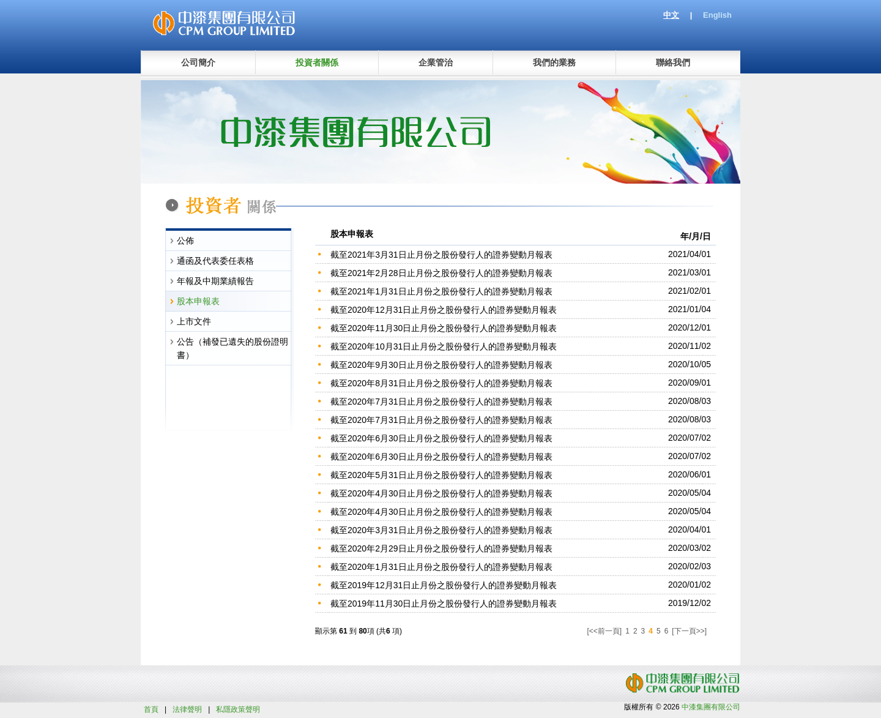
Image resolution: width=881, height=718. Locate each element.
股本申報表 (198, 301)
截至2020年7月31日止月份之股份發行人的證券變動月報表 (441, 401)
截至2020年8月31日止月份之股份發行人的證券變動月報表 (441, 383)
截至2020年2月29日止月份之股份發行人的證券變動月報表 (441, 548)
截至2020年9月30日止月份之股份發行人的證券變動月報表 (441, 365)
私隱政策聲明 (238, 709)
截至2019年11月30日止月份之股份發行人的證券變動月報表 (443, 603)
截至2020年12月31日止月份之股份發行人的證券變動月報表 (443, 310)
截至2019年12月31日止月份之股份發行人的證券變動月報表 (443, 585)
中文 (671, 15)
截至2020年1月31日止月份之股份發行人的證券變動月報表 (441, 567)
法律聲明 (187, 709)
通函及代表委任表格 (215, 261)
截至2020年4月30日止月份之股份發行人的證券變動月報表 (441, 493)
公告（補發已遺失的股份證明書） (232, 348)
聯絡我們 (673, 62)
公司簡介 (198, 62)
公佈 (185, 240)
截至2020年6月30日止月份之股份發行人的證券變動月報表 (441, 438)
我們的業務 (554, 62)
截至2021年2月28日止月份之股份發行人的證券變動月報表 (441, 273)
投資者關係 (317, 62)
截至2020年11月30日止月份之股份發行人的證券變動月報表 (443, 328)
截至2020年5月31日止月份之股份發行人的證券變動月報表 (441, 475)
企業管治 (435, 62)
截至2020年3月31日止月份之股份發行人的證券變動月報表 (441, 530)
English (717, 15)
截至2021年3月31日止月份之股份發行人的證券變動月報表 (441, 255)
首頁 (151, 709)
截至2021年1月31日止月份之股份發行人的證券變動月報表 (441, 291)
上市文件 (194, 321)
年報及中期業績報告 (215, 281)
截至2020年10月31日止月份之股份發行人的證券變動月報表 (443, 346)
